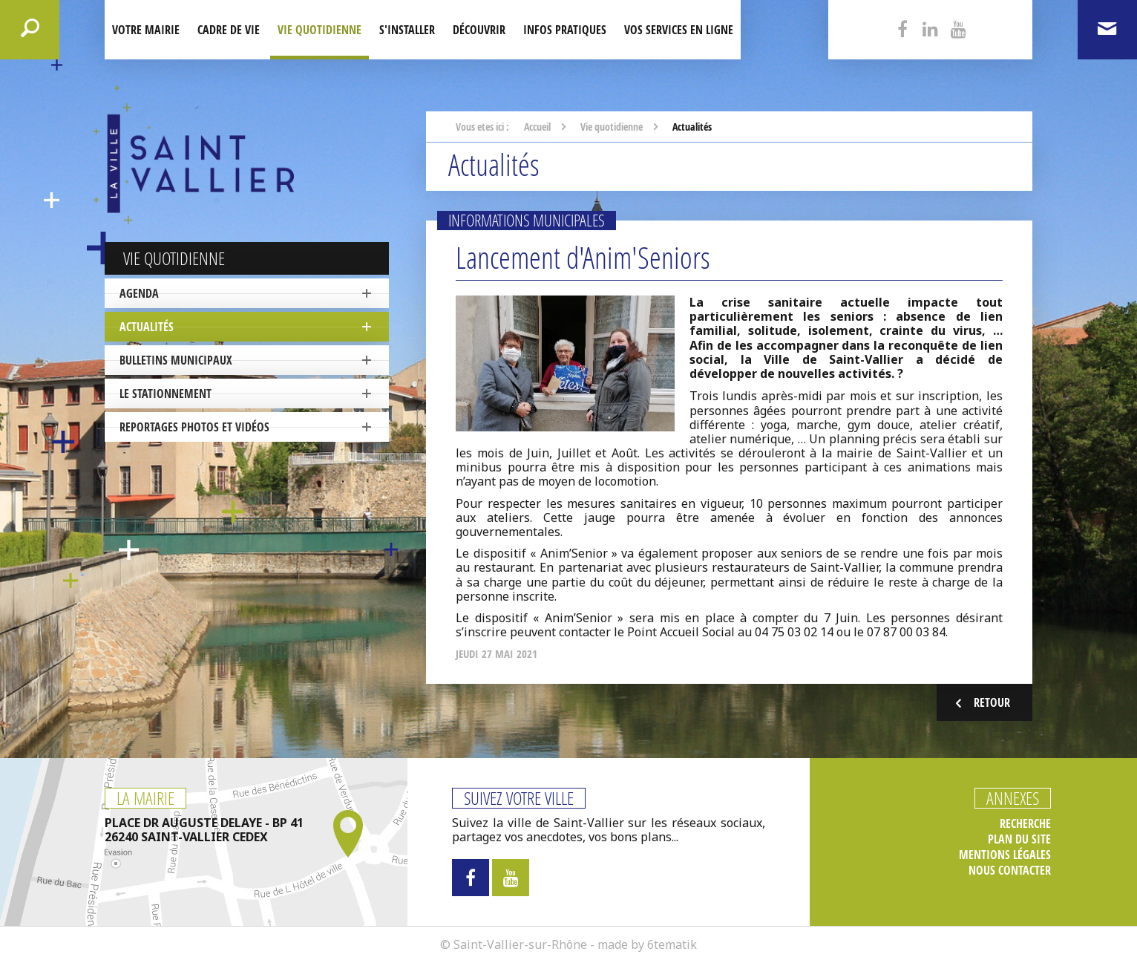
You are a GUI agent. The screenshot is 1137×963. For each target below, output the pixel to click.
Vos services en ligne (678, 30)
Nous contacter (1010, 870)
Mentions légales (1005, 855)
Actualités (146, 327)
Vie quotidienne (319, 30)
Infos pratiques (564, 30)
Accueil (537, 127)
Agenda (139, 293)
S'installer (407, 30)
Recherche (1025, 824)
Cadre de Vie (228, 30)
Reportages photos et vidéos (194, 427)
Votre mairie (146, 30)
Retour (980, 702)
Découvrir (479, 30)
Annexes (1012, 798)
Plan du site (1019, 839)
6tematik (672, 944)
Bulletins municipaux (175, 360)
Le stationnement (165, 393)
